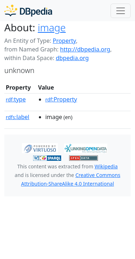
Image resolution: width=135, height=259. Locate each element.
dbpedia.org (72, 58)
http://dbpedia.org (85, 49)
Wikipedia (106, 166)
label (18, 117)
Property (64, 41)
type (16, 99)
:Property (61, 99)
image (52, 27)
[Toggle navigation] (121, 11)
